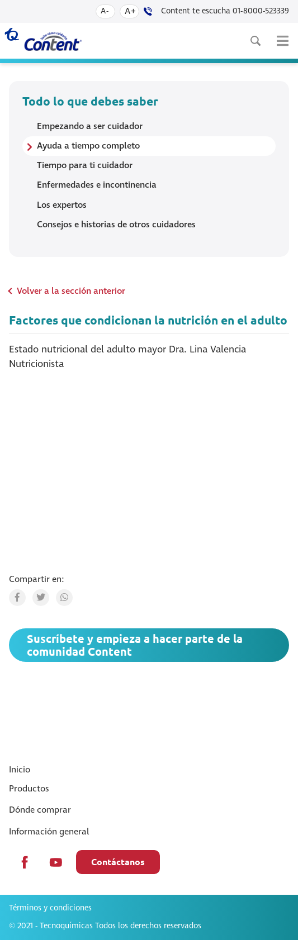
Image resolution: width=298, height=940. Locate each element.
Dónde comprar (40, 810)
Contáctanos (118, 861)
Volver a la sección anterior (71, 291)
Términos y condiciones (50, 908)
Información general (49, 832)
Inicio (19, 770)
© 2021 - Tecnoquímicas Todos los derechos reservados (105, 926)
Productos (29, 789)
